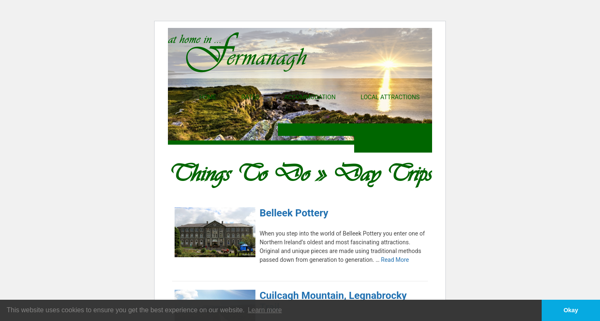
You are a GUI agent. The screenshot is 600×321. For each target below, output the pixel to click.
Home (207, 97)
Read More (395, 259)
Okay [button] (570, 310)
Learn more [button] (265, 309)
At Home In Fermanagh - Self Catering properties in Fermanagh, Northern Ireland (237, 52)
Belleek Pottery (294, 213)
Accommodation (309, 97)
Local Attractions (390, 97)
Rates (250, 97)
